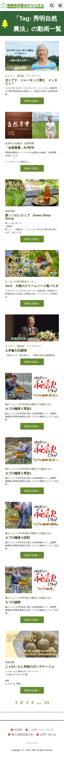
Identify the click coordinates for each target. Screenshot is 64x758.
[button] (52, 6)
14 (46, 702)
